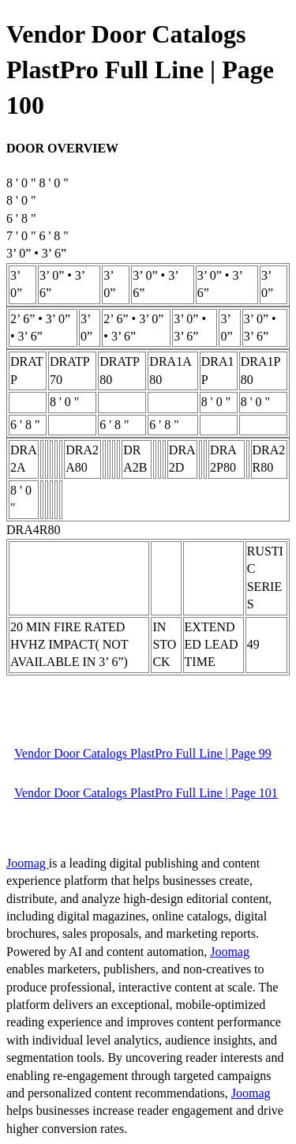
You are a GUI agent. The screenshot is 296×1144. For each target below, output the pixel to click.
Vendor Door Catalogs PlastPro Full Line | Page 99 (143, 753)
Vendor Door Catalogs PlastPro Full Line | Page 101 (146, 793)
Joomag (27, 863)
